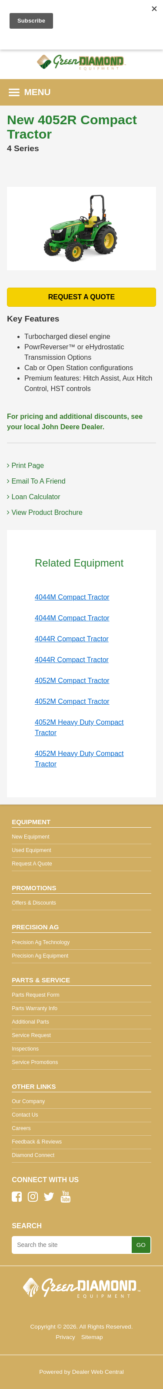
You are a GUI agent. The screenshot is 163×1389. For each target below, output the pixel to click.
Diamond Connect (33, 1155)
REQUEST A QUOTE (81, 297)
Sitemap (92, 1337)
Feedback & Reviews (37, 1142)
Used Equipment (31, 850)
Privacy (65, 1337)
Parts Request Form (35, 995)
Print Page (25, 465)
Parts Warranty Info (34, 1008)
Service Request (31, 1035)
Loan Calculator (33, 497)
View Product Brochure (45, 512)
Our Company (28, 1101)
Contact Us (25, 1115)
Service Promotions (35, 1062)
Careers (21, 1128)
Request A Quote (32, 864)
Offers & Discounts (34, 903)
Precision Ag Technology (41, 942)
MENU (30, 92)
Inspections (25, 1049)
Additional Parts (30, 1022)
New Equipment (30, 837)
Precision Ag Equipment (40, 956)
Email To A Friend (36, 481)
